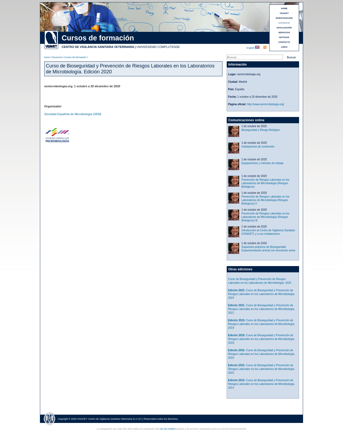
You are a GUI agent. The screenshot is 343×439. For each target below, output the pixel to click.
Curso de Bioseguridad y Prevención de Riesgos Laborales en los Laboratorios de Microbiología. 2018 (261, 339)
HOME (284, 8)
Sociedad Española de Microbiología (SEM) (72, 114)
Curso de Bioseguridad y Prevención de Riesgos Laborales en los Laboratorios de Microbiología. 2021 (261, 309)
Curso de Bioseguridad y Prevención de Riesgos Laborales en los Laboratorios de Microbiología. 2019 (261, 324)
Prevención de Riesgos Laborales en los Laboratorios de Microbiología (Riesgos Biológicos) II (265, 200)
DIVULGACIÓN (284, 28)
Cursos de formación (75, 57)
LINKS (284, 47)
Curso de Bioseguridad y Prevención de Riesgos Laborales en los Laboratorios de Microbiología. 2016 (261, 354)
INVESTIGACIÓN (284, 18)
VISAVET (284, 13)
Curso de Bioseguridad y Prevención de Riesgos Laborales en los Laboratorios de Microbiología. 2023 (261, 294)
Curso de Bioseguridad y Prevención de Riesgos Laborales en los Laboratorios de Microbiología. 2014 (261, 384)
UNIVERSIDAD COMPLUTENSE (158, 46)
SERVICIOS (284, 32)
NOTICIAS (284, 37)
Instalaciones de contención (257, 146)
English (251, 48)
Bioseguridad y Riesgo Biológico (260, 129)
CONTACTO (284, 42)
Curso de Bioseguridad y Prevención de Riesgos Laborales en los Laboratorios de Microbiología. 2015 (261, 369)
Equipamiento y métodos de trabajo (262, 163)
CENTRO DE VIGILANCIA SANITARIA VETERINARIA (98, 46)
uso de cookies (167, 428)
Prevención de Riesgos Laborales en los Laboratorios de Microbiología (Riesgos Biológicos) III (265, 217)
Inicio (47, 57)
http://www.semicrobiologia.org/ (265, 104)
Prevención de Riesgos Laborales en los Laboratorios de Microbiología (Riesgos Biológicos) (265, 183)
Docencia (57, 57)
